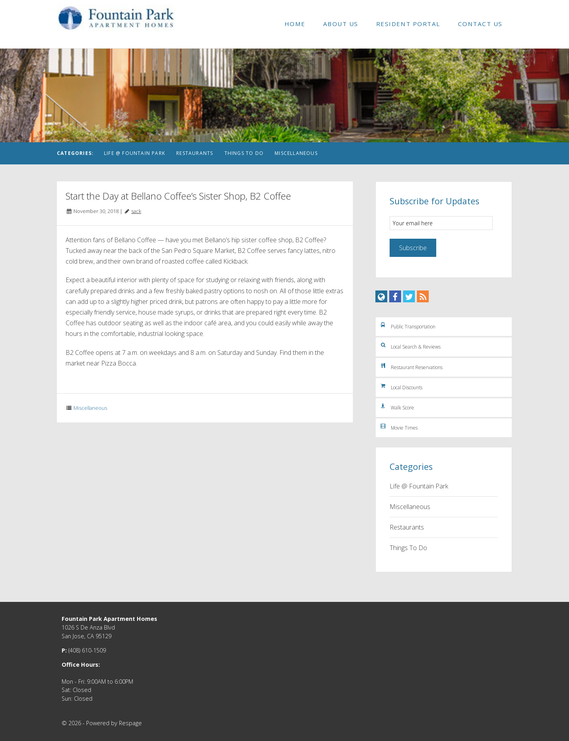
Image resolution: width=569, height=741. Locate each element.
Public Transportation (407, 325)
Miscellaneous (296, 153)
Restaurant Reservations (411, 366)
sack (136, 211)
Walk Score (397, 406)
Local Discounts (401, 386)
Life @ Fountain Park (134, 153)
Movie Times (398, 426)
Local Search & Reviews (410, 345)
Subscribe (413, 247)
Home (294, 24)
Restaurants (194, 153)
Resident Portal (408, 24)
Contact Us (480, 24)
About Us (340, 24)
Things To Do (244, 153)
